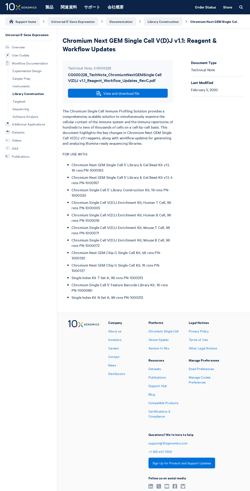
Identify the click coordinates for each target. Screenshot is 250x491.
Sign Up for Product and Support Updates (182, 463)
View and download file (118, 93)
